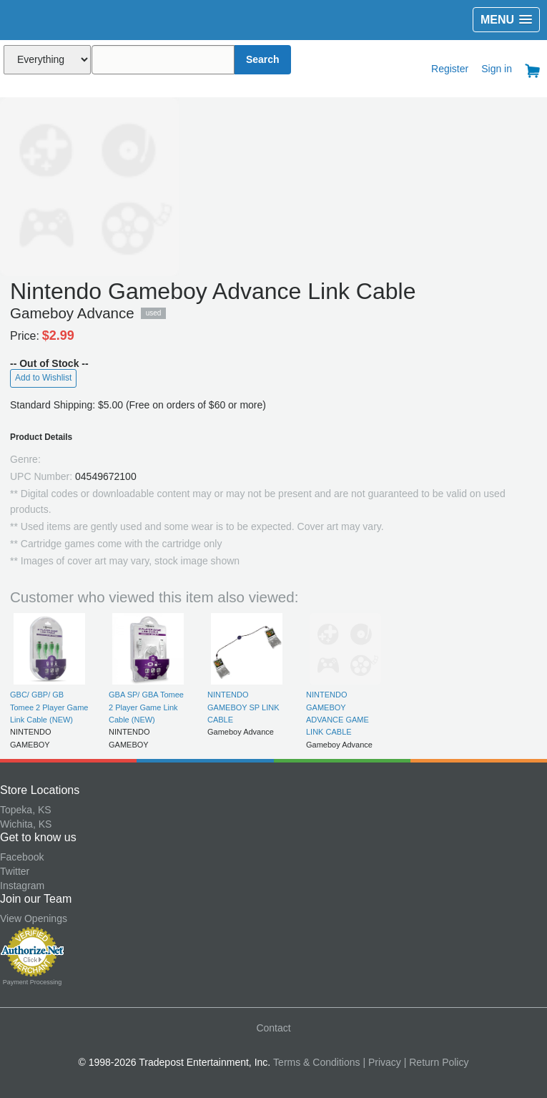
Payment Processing (32, 982)
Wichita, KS (25, 824)
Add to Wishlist (43, 378)
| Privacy (381, 1062)
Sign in (496, 68)
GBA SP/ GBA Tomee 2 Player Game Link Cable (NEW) (146, 707)
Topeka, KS (25, 809)
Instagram (22, 885)
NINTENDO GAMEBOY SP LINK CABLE (243, 707)
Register (449, 68)
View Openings (33, 918)
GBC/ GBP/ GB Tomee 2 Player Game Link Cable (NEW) (49, 707)
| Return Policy (436, 1062)
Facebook (22, 857)
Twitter (14, 871)
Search (263, 59)
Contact (273, 1028)
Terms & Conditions (316, 1062)
